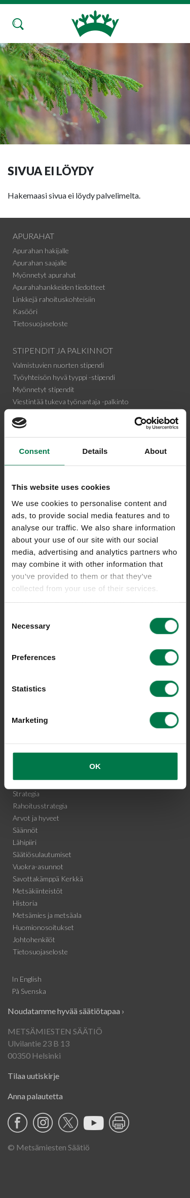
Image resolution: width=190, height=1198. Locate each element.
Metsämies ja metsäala (47, 915)
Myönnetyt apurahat (44, 274)
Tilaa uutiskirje (33, 1075)
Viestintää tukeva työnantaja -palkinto (71, 401)
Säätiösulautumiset (42, 854)
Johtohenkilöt (34, 939)
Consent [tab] (34, 451)
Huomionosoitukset (43, 927)
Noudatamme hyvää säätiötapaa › (66, 1011)
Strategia (26, 793)
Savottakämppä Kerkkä (48, 878)
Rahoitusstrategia (40, 805)
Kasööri (25, 311)
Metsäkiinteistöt (38, 890)
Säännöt (25, 830)
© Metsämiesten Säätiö (49, 1147)
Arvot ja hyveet (36, 818)
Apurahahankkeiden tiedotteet (59, 287)
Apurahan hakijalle (41, 250)
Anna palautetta (35, 1096)
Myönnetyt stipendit (43, 389)
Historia (25, 903)
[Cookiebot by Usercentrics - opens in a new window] (135, 423)
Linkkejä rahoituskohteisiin (54, 299)
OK (95, 766)
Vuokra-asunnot (38, 866)
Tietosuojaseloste (40, 323)
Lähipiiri (24, 842)
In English (27, 979)
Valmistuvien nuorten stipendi (58, 365)
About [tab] (155, 451)
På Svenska (29, 991)
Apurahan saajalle (40, 262)
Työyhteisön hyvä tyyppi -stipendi (64, 377)
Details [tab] (95, 451)
